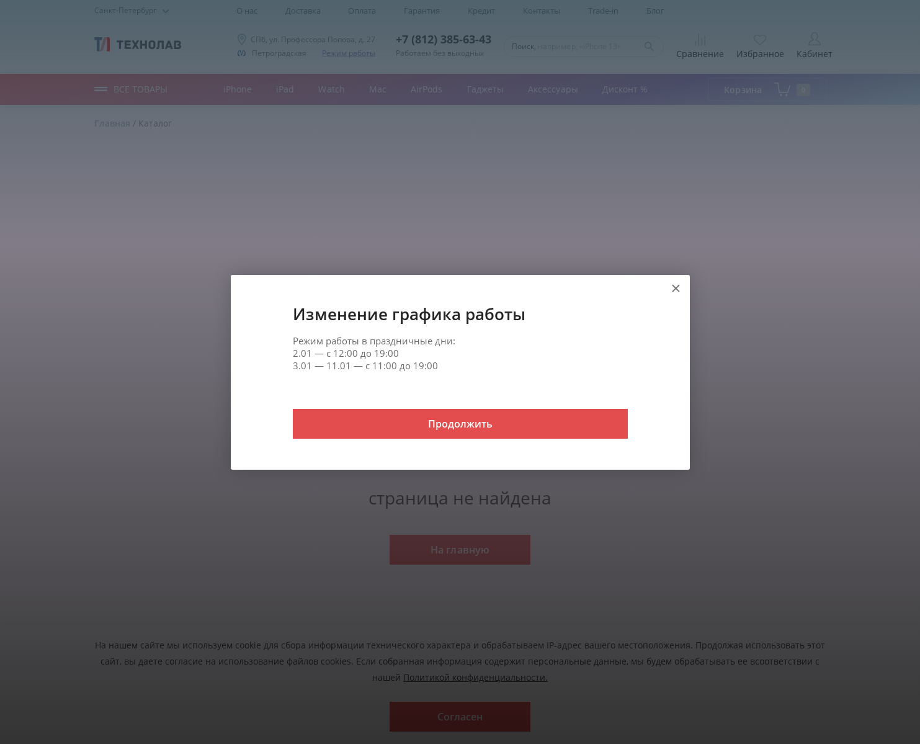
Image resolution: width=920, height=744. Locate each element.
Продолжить (460, 424)
